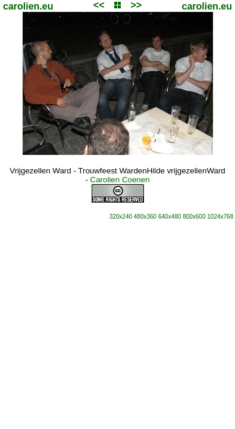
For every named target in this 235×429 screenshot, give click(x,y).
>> (136, 5)
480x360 (145, 216)
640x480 (169, 216)
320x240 (120, 216)
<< (99, 5)
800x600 (194, 216)
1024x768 (220, 216)
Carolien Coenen (120, 179)
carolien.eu (28, 6)
